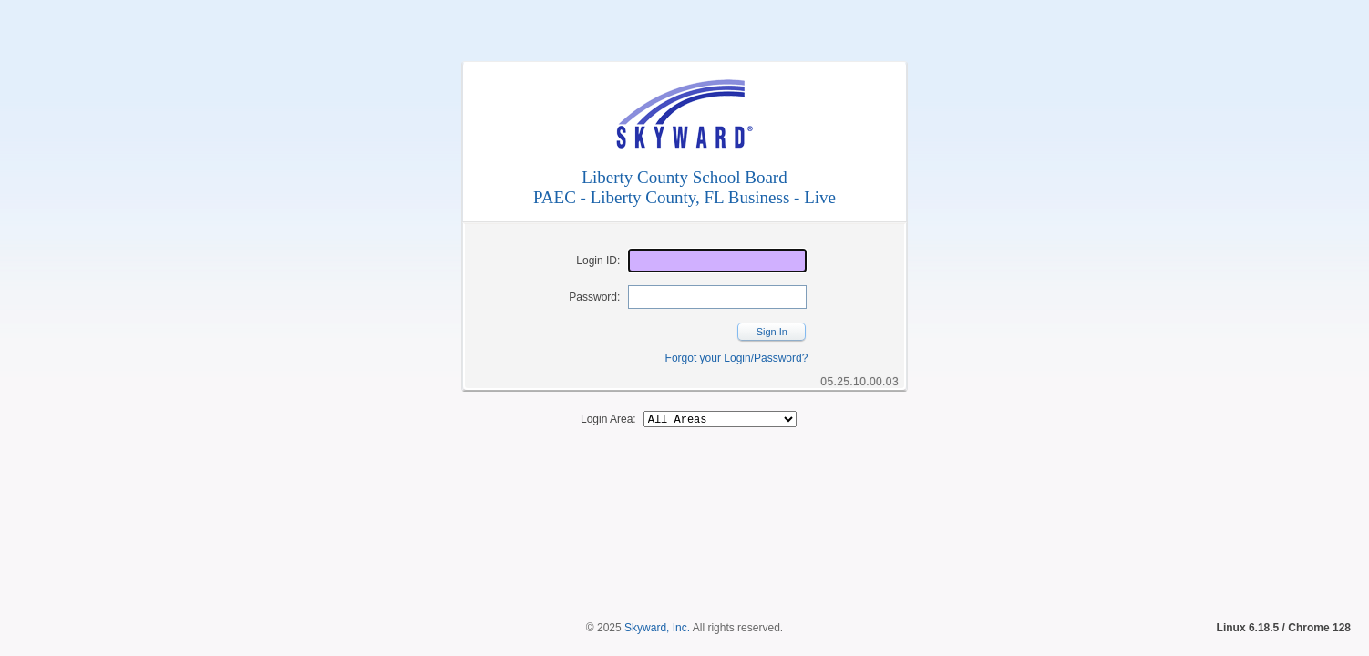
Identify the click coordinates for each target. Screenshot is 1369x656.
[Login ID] (717, 260)
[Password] (717, 297)
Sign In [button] (772, 331)
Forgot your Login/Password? (736, 358)
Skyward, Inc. (657, 596)
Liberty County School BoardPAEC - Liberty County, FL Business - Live (684, 187)
